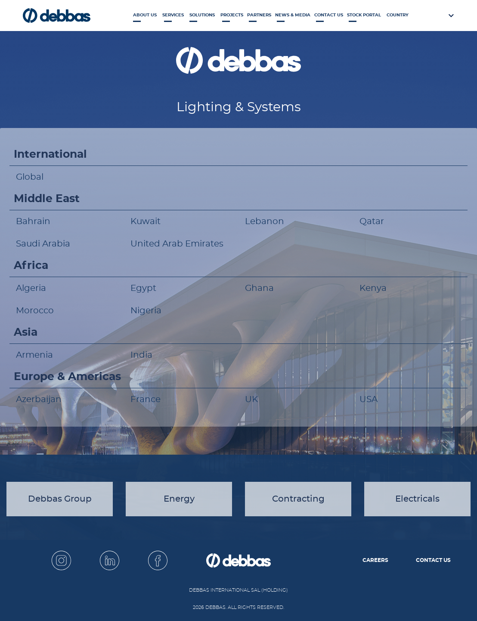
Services (173, 15)
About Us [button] (145, 15)
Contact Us (328, 15)
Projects (231, 15)
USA (368, 399)
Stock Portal (364, 15)
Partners (259, 15)
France (145, 399)
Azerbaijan (39, 399)
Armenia (34, 355)
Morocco (35, 310)
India (141, 355)
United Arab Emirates (176, 244)
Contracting (298, 499)
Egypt (143, 288)
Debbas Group (60, 499)
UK (251, 399)
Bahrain (33, 221)
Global (29, 177)
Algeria (31, 288)
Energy (179, 499)
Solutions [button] (202, 15)
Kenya (373, 288)
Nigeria (145, 310)
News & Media (292, 15)
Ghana (259, 288)
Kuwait (145, 221)
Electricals (417, 499)
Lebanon (264, 221)
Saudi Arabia (43, 244)
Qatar (371, 221)
